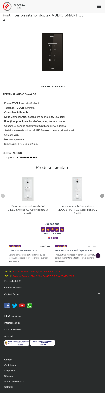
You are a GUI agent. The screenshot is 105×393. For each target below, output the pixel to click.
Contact (8, 359)
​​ (7, 305)
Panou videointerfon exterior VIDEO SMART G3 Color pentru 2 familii (77, 209)
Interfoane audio (12, 322)
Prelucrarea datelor (14, 381)
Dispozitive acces (13, 329)
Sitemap (8, 376)
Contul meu (10, 365)
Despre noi (9, 370)
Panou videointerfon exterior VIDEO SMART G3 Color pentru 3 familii (28, 209)
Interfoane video (12, 316)
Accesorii (8, 336)
